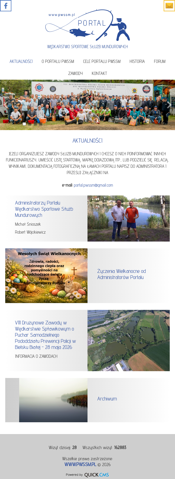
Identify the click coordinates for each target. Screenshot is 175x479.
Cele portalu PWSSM (102, 61)
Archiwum (107, 398)
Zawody (75, 73)
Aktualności (21, 61)
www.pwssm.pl (80, 464)
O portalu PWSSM (58, 61)
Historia (137, 61)
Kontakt (99, 73)
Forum (159, 61)
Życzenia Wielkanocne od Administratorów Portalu (121, 274)
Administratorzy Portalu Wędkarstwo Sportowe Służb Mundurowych (44, 209)
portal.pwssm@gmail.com (93, 185)
